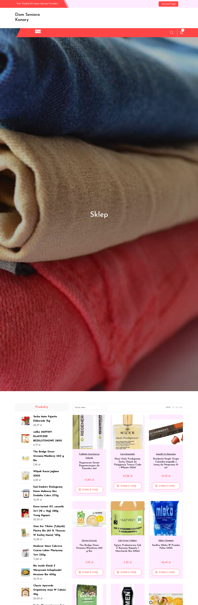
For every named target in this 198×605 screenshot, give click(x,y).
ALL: (181, 407)
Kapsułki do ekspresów (166, 454)
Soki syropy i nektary (127, 540)
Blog (28, 33)
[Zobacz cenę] (89, 489)
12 (173, 407)
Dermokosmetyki (127, 454)
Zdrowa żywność (89, 540)
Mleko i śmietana (166, 540)
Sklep (41, 33)
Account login (169, 4)
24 (177, 407)
